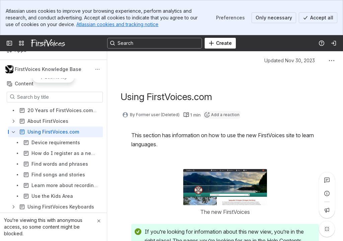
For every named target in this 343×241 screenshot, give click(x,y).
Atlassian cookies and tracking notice (117, 24)
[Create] (220, 43)
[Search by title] (58, 97)
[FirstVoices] (47, 43)
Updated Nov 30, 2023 (289, 60)
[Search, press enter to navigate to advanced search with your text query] (154, 43)
